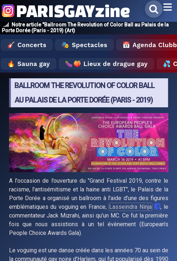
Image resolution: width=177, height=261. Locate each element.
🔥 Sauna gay (28, 63)
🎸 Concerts (26, 45)
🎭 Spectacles (84, 45)
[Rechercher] (154, 9)
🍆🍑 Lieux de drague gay (106, 63)
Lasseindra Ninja (130, 206)
